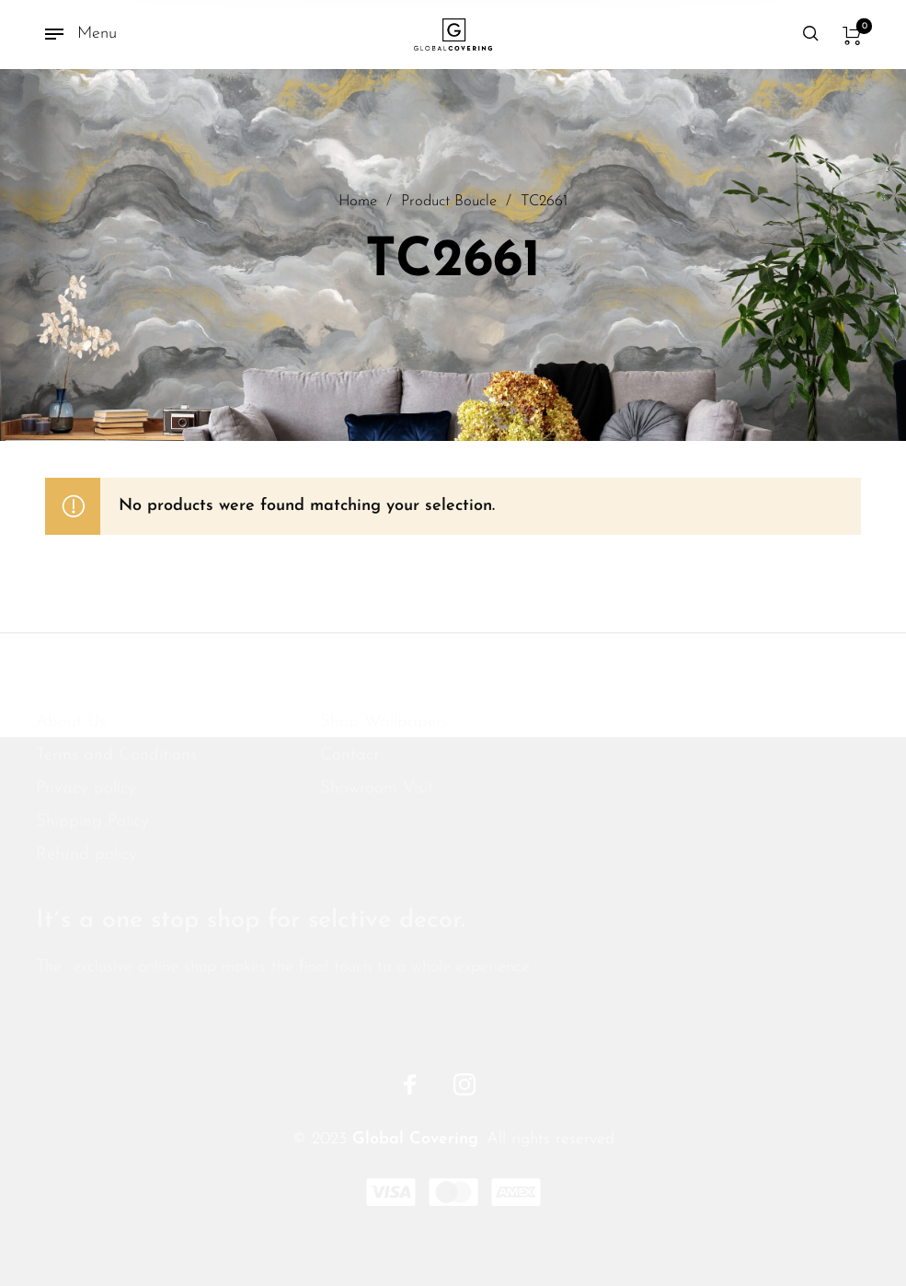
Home (357, 202)
